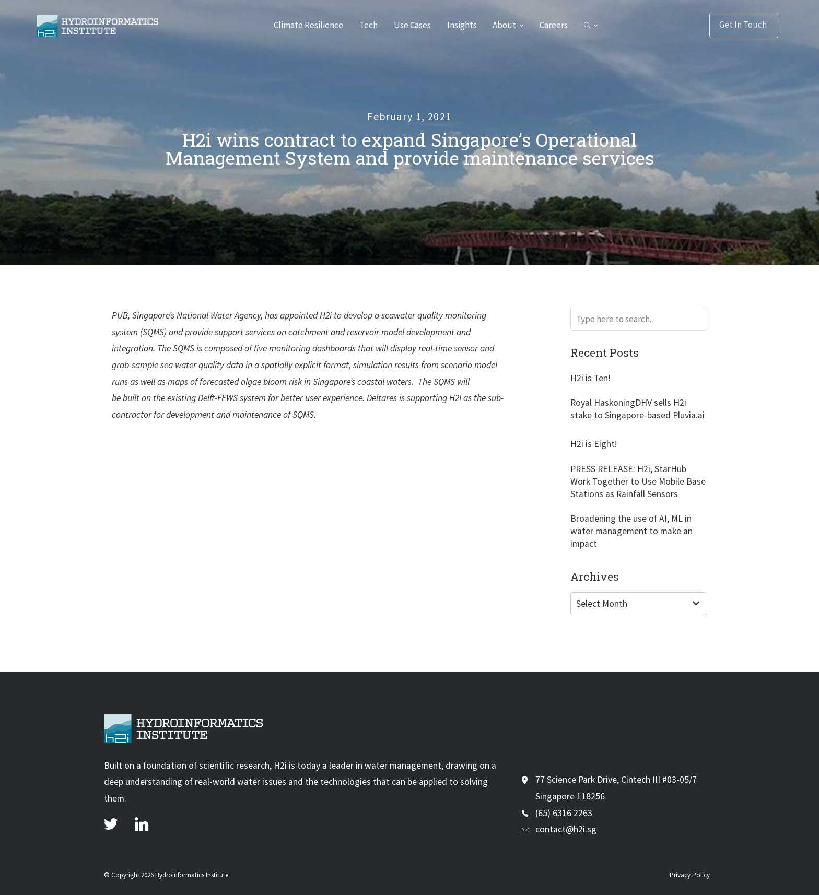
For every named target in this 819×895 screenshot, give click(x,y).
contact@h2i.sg (565, 829)
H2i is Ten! (590, 378)
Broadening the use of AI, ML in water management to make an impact (631, 531)
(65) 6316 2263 (563, 813)
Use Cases (411, 25)
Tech (367, 25)
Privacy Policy (690, 874)
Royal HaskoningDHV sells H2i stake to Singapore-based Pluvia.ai (637, 409)
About (505, 25)
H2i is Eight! (593, 444)
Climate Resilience (307, 25)
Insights (462, 25)
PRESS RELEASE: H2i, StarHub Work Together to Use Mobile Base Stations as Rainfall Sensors (638, 481)
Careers (555, 25)
